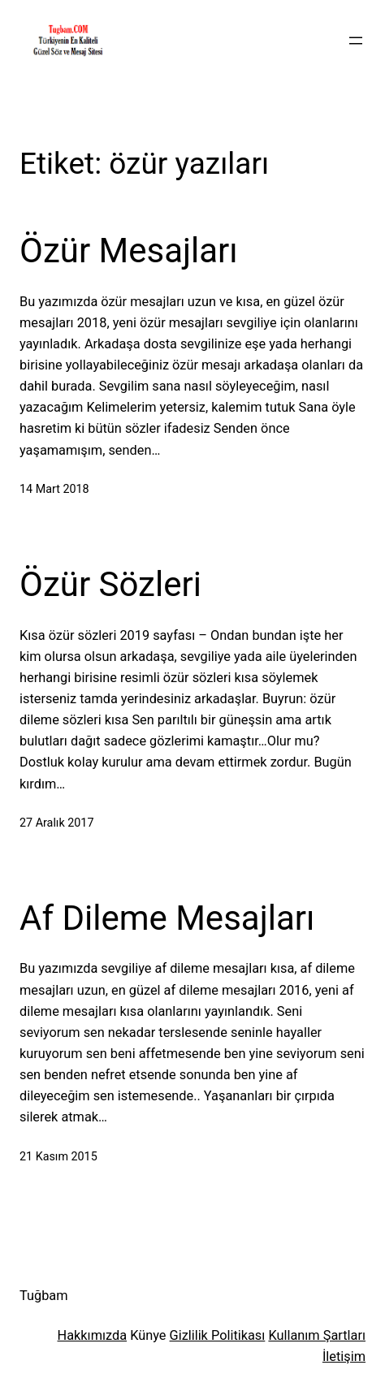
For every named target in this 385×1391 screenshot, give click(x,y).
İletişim (344, 1356)
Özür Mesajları (128, 250)
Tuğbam (43, 1295)
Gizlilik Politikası (218, 1335)
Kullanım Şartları (317, 1335)
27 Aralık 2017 (56, 823)
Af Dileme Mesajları (166, 918)
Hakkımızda (93, 1335)
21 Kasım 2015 (58, 1157)
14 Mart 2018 (54, 489)
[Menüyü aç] (356, 40)
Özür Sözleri (110, 584)
